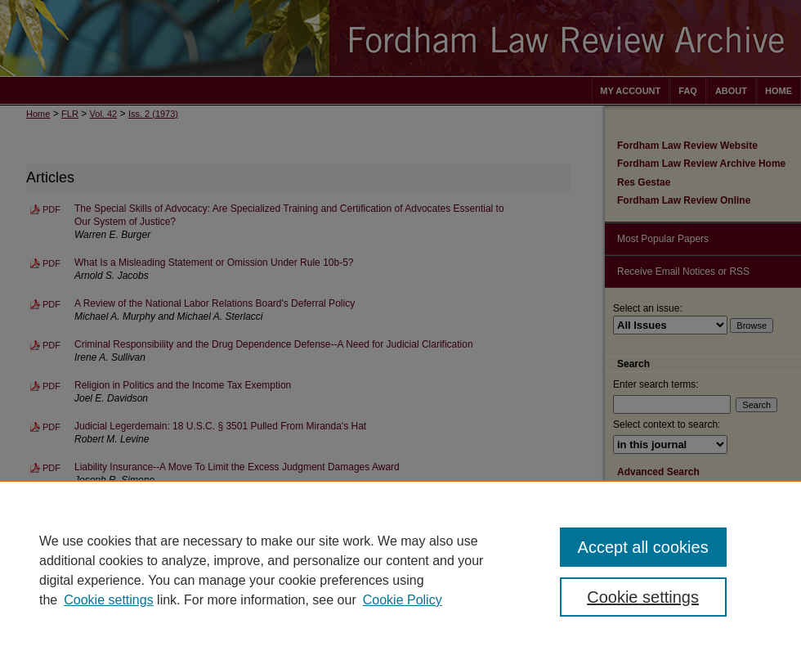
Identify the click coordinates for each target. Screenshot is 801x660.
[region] (400, 570)
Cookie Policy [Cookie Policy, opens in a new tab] (402, 600)
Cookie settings (108, 600)
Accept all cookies (643, 547)
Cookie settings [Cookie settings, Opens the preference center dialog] (643, 597)
